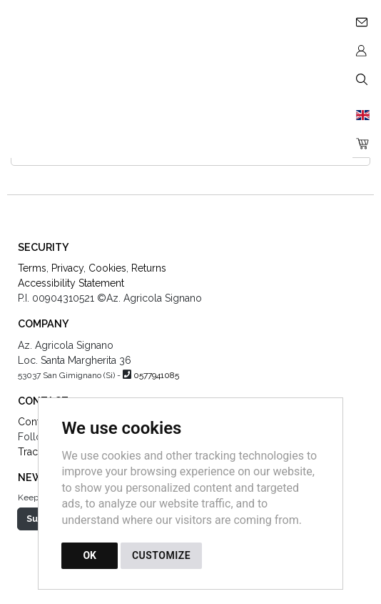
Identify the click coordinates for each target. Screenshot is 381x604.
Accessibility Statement (71, 283)
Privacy (67, 268)
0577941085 (156, 375)
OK (89, 555)
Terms (32, 268)
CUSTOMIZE (161, 555)
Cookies (107, 268)
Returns (148, 268)
